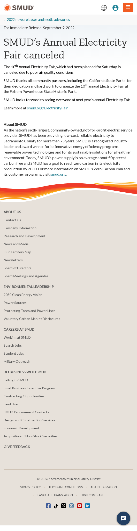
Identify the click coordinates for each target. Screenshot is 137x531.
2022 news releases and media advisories (38, 19)
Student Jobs (14, 353)
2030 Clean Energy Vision (23, 295)
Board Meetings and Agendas (26, 276)
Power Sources (15, 303)
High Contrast (92, 495)
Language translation (55, 495)
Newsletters (13, 260)
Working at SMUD (17, 337)
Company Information (20, 228)
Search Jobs (13, 345)
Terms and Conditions (66, 487)
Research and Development (25, 236)
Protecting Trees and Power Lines (29, 311)
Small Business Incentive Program (29, 388)
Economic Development (21, 428)
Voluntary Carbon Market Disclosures (32, 319)
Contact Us (12, 220)
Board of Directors (17, 268)
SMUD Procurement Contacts (26, 412)
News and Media (16, 244)
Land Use (11, 404)
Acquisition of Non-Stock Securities (31, 436)
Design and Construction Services (29, 420)
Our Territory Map (17, 252)
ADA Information (104, 487)
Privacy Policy (30, 487)
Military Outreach (17, 361)
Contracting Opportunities (24, 396)
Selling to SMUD (16, 380)
